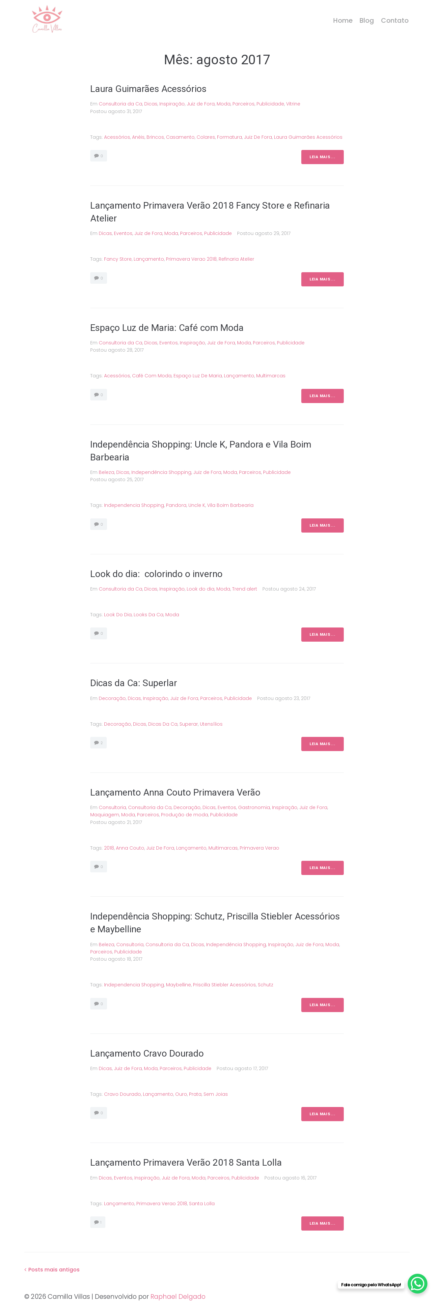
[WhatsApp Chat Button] (417, 1284)
